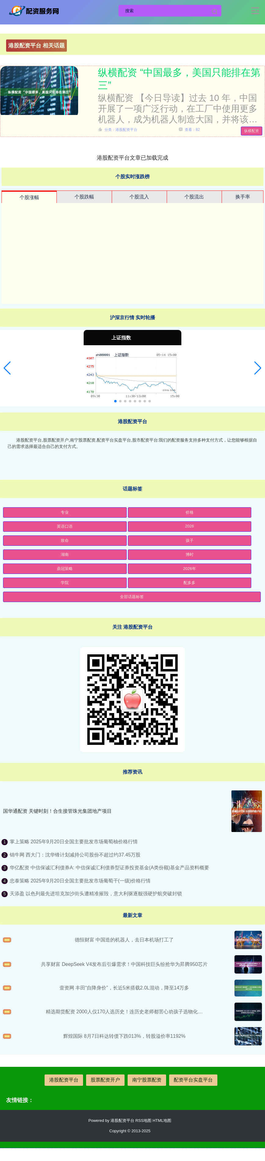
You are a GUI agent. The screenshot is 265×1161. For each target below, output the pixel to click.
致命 (65, 540)
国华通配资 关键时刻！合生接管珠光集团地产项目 (57, 811)
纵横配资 (251, 131)
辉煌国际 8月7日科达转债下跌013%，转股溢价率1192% (124, 1036)
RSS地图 (143, 1120)
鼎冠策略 (65, 568)
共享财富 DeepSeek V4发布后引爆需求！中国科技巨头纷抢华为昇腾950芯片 (124, 964)
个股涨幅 (29, 197)
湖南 (65, 554)
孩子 (190, 540)
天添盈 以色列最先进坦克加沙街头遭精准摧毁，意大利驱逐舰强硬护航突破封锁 (96, 893)
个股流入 (139, 196)
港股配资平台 (63, 1079)
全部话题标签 (132, 596)
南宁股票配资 (147, 1079)
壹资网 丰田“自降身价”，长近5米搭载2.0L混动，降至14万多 (124, 987)
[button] (7, 368)
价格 (190, 512)
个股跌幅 (84, 196)
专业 (65, 512)
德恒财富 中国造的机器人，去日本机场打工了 (124, 939)
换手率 (242, 196)
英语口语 (65, 526)
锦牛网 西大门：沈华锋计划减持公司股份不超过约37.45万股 (75, 854)
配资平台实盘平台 (193, 1079)
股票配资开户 (105, 1079)
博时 (190, 554)
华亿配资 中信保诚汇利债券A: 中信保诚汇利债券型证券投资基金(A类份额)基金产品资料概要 (109, 867)
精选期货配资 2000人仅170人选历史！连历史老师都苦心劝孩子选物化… (124, 1011)
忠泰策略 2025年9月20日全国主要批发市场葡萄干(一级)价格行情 (80, 880)
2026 (189, 526)
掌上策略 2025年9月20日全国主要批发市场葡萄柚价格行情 (74, 841)
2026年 (189, 568)
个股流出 (194, 196)
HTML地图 (162, 1120)
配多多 (189, 582)
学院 (65, 582)
